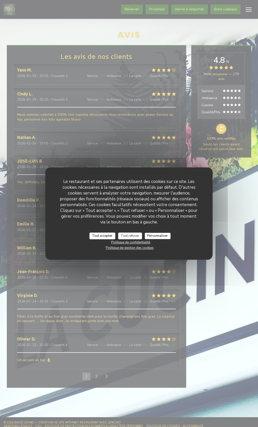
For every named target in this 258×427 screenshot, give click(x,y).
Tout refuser (130, 236)
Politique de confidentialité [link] (130, 242)
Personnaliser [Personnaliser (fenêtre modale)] (157, 236)
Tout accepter (102, 236)
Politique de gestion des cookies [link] (130, 248)
